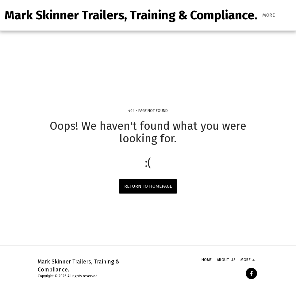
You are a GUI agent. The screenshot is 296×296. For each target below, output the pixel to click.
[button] (291, 15)
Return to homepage (148, 186)
